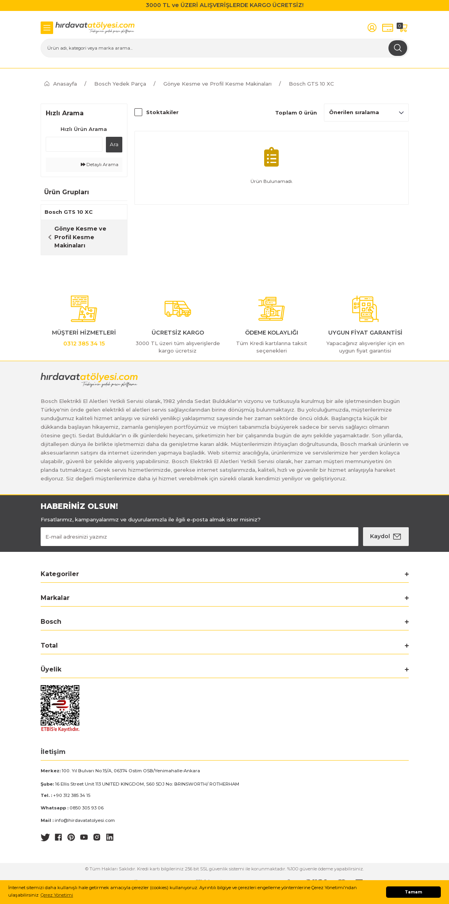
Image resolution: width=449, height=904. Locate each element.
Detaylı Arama (99, 164)
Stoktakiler (162, 112)
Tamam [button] (413, 892)
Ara (114, 144)
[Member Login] (372, 27)
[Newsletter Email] (199, 536)
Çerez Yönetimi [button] (57, 895)
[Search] (225, 48)
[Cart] (403, 27)
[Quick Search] (74, 144)
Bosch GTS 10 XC (311, 84)
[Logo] (95, 28)
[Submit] (386, 536)
